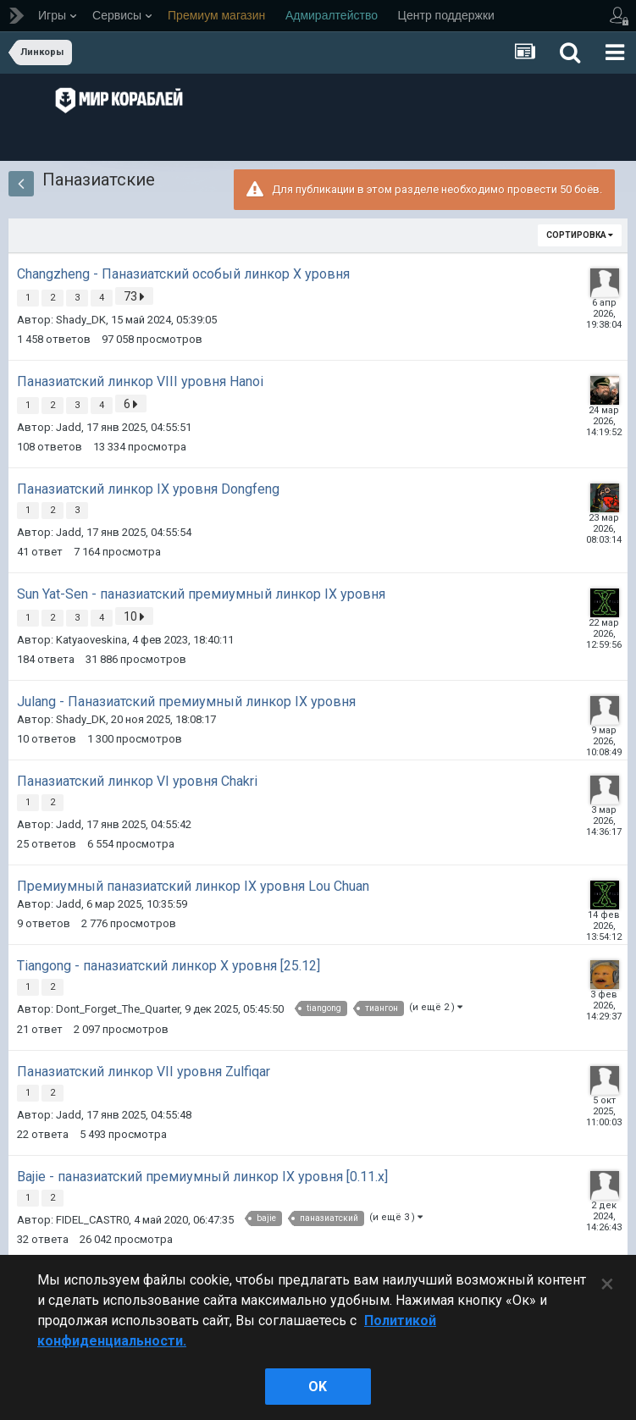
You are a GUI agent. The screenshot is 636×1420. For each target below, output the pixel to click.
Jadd (68, 427)
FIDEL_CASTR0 (92, 1219)
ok (317, 1387)
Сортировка (579, 235)
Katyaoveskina (91, 639)
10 (134, 616)
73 (134, 296)
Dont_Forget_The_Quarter (118, 1009)
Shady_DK (81, 319)
